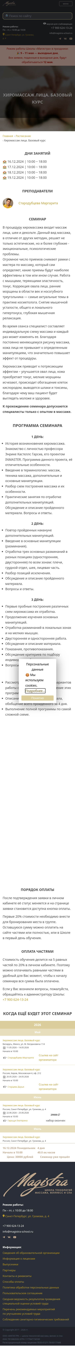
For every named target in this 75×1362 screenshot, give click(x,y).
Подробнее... (35, 691)
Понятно (37, 698)
